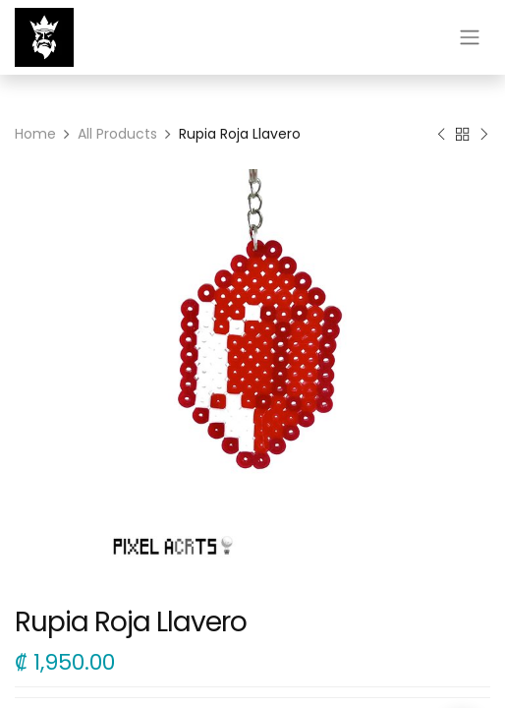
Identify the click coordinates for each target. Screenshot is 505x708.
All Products (117, 134)
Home (35, 134)
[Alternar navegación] (469, 38)
